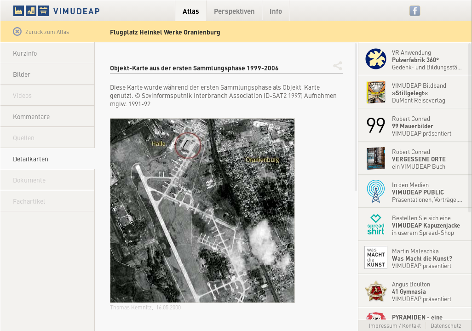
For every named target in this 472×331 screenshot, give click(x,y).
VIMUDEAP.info (74, 10)
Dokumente (29, 179)
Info (276, 11)
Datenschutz (446, 325)
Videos (22, 95)
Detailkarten (30, 158)
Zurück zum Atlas (41, 31)
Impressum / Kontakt (395, 325)
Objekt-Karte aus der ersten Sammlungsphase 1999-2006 (194, 67)
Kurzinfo (25, 52)
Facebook (415, 11)
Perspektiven (234, 11)
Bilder (21, 74)
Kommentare (31, 116)
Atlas (191, 11)
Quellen (24, 137)
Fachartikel (29, 200)
